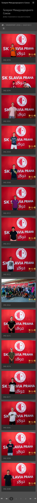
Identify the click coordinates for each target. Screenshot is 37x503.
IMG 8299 (7, 91)
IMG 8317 (7, 244)
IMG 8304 (7, 152)
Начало (3, 25)
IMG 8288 (7, 489)
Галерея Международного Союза (16, 2)
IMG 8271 (7, 336)
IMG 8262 (7, 305)
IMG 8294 (7, 60)
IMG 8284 (7, 458)
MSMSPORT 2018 (13, 25)
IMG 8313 (7, 213)
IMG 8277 (7, 397)
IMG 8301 (7, 121)
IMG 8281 (7, 428)
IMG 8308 (7, 182)
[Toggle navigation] (33, 2)
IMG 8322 (7, 274)
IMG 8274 (7, 366)
